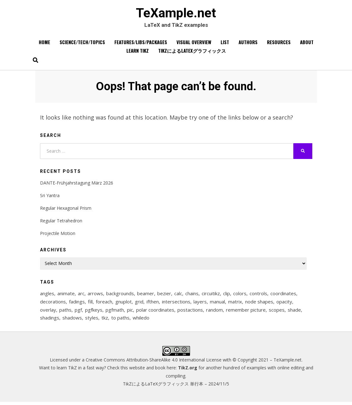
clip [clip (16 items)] (226, 295)
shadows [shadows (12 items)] (72, 321)
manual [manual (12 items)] (217, 304)
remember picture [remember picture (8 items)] (246, 312)
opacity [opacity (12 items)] (284, 304)
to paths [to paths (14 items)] (120, 321)
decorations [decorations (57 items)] (53, 304)
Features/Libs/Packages (140, 43)
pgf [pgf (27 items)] (78, 312)
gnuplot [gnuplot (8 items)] (123, 304)
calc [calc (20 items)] (178, 295)
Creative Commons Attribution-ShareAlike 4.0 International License (154, 363)
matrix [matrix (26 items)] (235, 304)
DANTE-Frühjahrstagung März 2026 (76, 184)
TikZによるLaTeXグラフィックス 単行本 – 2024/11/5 (176, 387)
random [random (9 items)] (214, 312)
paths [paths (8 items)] (65, 312)
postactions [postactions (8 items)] (190, 312)
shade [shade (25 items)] (294, 312)
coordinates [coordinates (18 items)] (283, 295)
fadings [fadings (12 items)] (77, 304)
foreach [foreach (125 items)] (104, 304)
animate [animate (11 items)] (66, 295)
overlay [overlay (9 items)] (48, 312)
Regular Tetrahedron (61, 222)
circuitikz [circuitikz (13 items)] (211, 295)
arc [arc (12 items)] (81, 295)
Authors (248, 43)
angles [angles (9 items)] (47, 295)
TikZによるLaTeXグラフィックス (192, 52)
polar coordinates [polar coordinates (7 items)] (155, 312)
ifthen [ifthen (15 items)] (153, 304)
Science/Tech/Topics (82, 43)
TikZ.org (187, 371)
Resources (279, 43)
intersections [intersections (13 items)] (176, 304)
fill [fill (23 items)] (90, 304)
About (307, 43)
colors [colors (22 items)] (239, 295)
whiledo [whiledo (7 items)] (141, 321)
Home (44, 43)
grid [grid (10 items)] (139, 304)
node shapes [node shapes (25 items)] (259, 304)
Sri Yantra (50, 197)
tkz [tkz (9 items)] (104, 321)
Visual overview (193, 43)
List (225, 43)
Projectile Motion (57, 235)
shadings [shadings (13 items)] (49, 321)
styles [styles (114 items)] (91, 321)
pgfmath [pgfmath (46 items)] (115, 312)
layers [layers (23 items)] (200, 304)
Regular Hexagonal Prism (65, 210)
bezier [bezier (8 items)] (164, 295)
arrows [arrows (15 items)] (95, 295)
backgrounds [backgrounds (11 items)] (120, 295)
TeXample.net (176, 13)
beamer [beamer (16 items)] (145, 295)
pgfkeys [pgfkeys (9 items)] (93, 312)
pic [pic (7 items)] (130, 312)
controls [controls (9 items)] (258, 295)
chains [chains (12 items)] (192, 295)
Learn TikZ (137, 52)
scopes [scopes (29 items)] (277, 312)
